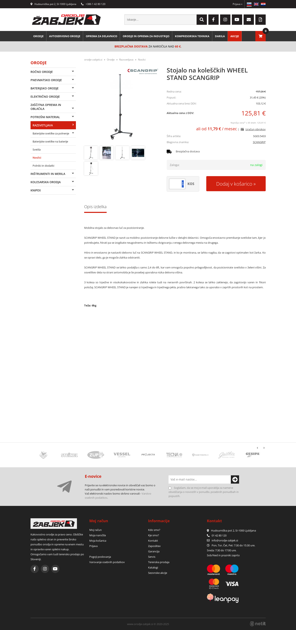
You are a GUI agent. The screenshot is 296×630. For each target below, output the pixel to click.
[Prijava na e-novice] (235, 479)
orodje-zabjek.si (93, 59)
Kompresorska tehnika (192, 36)
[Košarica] (260, 36)
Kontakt (153, 540)
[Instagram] (225, 19)
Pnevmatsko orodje (46, 80)
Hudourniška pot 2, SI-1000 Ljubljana (53, 4)
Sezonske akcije (157, 573)
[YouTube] (237, 19)
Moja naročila (97, 535)
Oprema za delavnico (101, 36)
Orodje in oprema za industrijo (146, 36)
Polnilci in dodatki (43, 165)
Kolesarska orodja (46, 182)
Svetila (37, 149)
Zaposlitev (154, 546)
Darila (220, 36)
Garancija (153, 551)
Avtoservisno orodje (64, 36)
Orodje (38, 36)
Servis (151, 557)
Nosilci (37, 157)
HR (263, 4)
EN (256, 4)
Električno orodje (45, 96)
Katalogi (153, 567)
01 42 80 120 (216, 535)
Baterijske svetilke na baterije (50, 141)
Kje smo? (153, 535)
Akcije (234, 36)
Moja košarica (97, 540)
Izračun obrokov (255, 129)
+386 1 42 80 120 (93, 4)
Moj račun (95, 530)
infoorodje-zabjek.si (225, 540)
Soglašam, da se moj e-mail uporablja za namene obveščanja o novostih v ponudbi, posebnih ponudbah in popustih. (204, 492)
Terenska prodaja (158, 562)
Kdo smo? (154, 530)
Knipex (36, 190)
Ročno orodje (42, 72)
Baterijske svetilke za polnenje (51, 133)
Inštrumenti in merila (48, 174)
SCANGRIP (259, 142)
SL (249, 4)
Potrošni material (45, 117)
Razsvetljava (43, 125)
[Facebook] (213, 19)
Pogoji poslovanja (100, 557)
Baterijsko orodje (45, 88)
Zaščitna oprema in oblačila (46, 107)
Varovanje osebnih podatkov (107, 562)
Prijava (237, 4)
